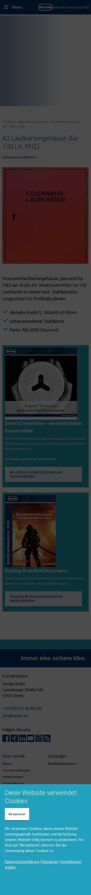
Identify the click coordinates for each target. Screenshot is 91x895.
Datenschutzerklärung (22, 862)
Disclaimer (50, 862)
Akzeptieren (17, 814)
